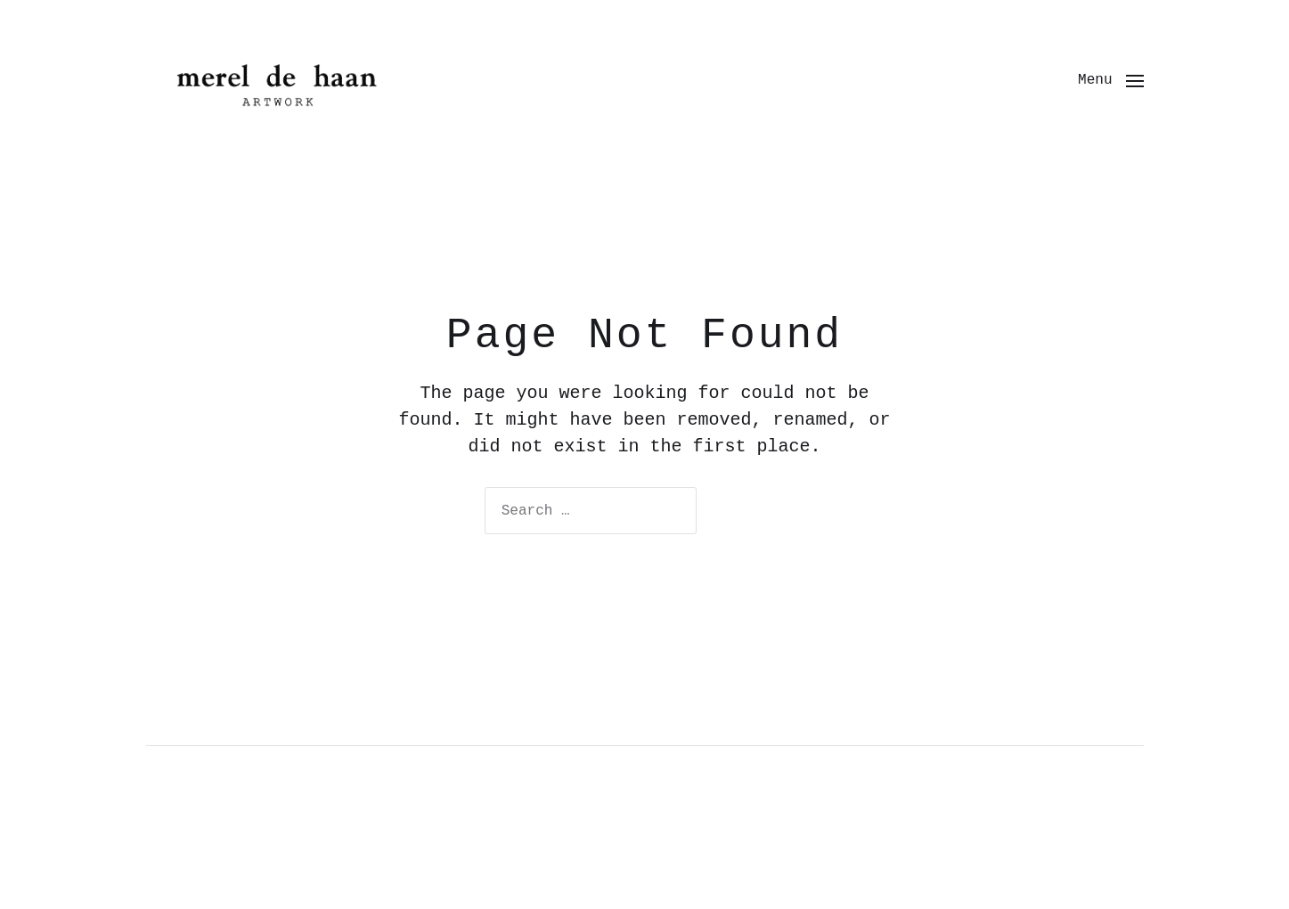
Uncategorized (224, 869)
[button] (1110, 80)
